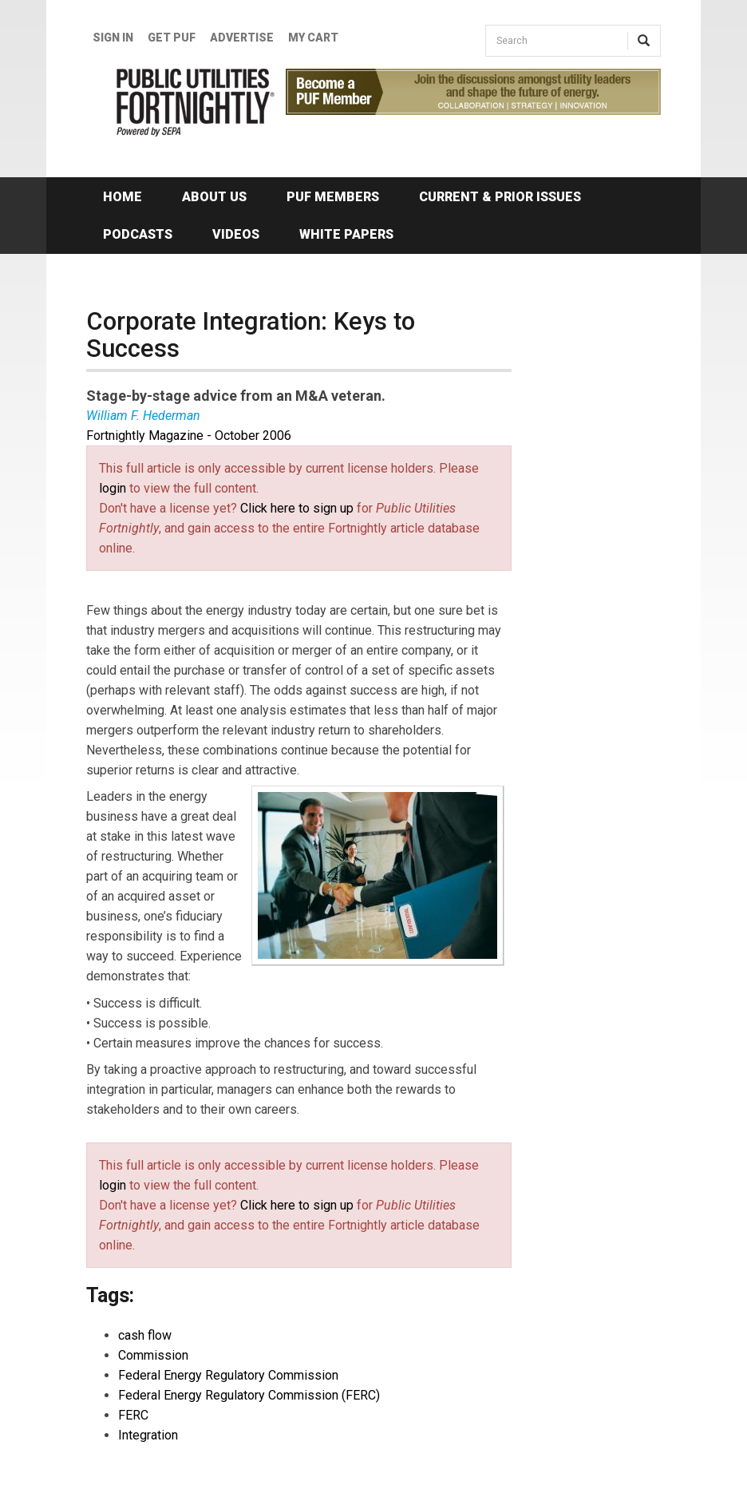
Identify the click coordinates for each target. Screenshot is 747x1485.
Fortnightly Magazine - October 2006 (188, 435)
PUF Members (333, 196)
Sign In (113, 37)
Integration (148, 1435)
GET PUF (172, 37)
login (112, 488)
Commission (153, 1355)
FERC (133, 1415)
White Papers (346, 234)
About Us (214, 196)
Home (122, 196)
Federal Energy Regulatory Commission (228, 1375)
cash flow (145, 1335)
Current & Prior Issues (500, 196)
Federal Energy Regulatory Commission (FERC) (249, 1395)
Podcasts (137, 234)
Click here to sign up (297, 508)
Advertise (242, 37)
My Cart (313, 37)
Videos (235, 234)
